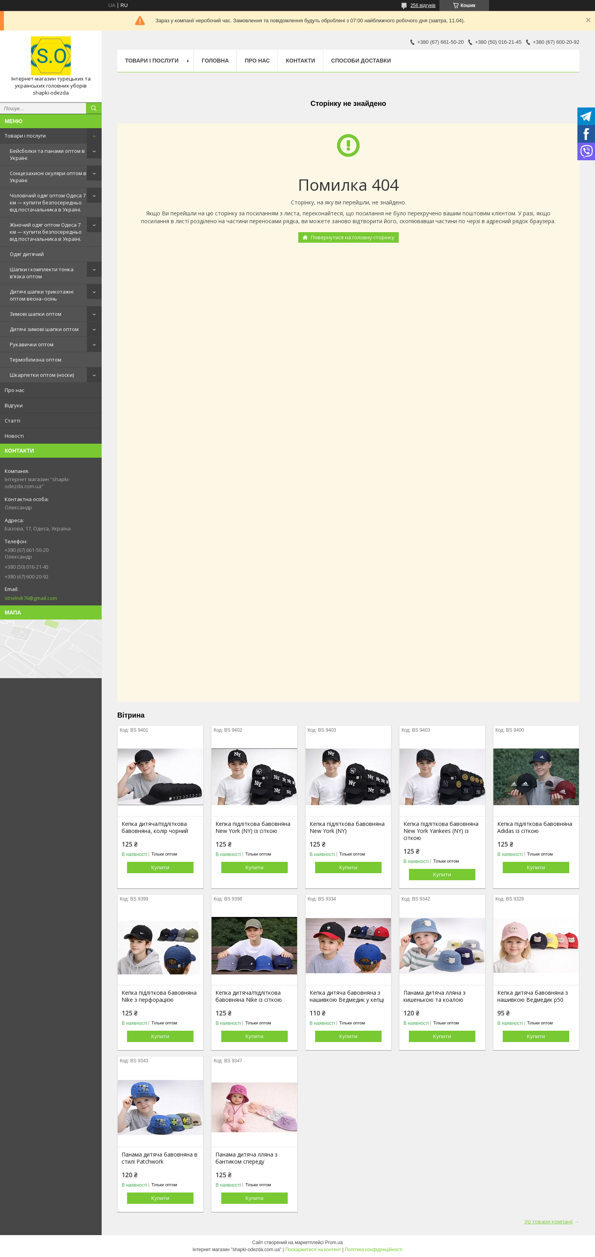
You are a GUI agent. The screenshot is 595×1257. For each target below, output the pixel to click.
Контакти (300, 60)
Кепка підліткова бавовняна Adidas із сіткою (534, 827)
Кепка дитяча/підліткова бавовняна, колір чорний (155, 827)
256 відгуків (422, 5)
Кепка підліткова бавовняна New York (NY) (347, 827)
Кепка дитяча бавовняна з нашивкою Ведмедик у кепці (347, 996)
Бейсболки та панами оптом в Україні (47, 154)
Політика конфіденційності (374, 1249)
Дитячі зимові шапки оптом (44, 329)
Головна (215, 60)
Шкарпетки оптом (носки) (42, 374)
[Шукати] (94, 108)
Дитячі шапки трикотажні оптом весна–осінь (41, 295)
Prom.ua (334, 1242)
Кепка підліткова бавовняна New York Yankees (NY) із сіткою (441, 831)
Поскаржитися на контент (313, 1249)
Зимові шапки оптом (35, 313)
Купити (160, 867)
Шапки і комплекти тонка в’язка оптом (41, 273)
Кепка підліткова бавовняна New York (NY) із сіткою (252, 827)
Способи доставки (361, 60)
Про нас (14, 390)
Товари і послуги (25, 135)
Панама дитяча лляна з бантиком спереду (246, 1158)
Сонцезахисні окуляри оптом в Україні (48, 177)
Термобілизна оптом (35, 359)
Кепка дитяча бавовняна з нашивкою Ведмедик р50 (532, 996)
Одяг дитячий (27, 254)
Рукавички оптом (32, 344)
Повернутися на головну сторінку (352, 237)
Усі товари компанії (548, 1221)
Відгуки (14, 405)
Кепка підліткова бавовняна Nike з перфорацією (159, 996)
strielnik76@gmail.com (31, 598)
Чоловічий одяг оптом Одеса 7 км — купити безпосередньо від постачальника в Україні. (48, 202)
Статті (12, 420)
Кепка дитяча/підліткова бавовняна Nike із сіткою (248, 996)
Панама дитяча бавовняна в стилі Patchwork (159, 1158)
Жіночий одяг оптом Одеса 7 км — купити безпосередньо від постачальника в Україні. (46, 231)
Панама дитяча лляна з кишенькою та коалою (434, 996)
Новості (14, 435)
